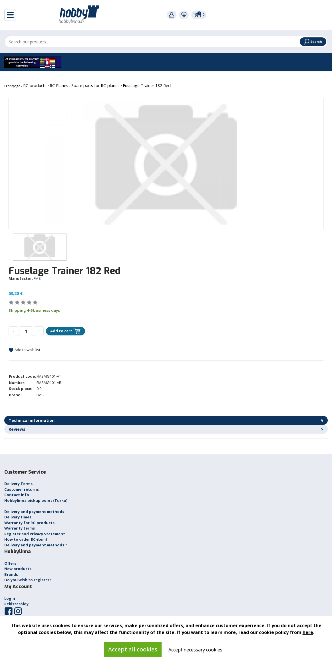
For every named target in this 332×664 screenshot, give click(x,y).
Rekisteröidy (16, 603)
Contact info (16, 494)
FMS (37, 278)
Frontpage (12, 86)
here (308, 632)
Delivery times (17, 517)
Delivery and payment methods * (35, 545)
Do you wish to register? (27, 579)
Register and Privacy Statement (34, 533)
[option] (166, 163)
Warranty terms (19, 528)
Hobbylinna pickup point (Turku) (35, 500)
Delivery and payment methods (34, 511)
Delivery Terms (18, 483)
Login (9, 598)
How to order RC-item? (26, 539)
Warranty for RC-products (29, 522)
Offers (10, 563)
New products (17, 568)
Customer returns (21, 489)
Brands (11, 574)
